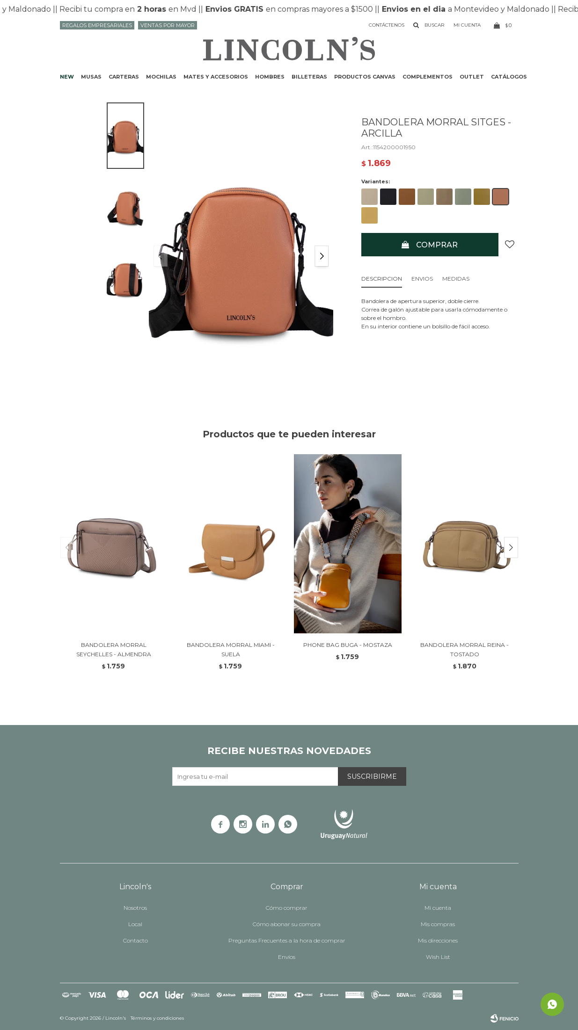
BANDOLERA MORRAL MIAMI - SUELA (231, 649)
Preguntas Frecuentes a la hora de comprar (286, 940)
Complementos (427, 76)
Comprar (437, 244)
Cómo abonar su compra (287, 924)
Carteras (124, 76)
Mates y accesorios (215, 76)
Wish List (438, 956)
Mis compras (438, 924)
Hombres (270, 76)
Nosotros (135, 907)
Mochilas (161, 76)
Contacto (135, 940)
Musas (91, 76)
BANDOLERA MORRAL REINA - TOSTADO (464, 649)
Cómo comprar (286, 907)
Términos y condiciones (157, 1018)
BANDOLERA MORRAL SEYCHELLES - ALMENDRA (113, 649)
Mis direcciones (438, 940)
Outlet (472, 76)
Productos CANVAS (364, 76)
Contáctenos (386, 25)
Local (135, 924)
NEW (67, 76)
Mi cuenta (437, 907)
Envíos (286, 956)
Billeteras (309, 76)
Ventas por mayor (167, 25)
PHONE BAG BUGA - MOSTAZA (347, 644)
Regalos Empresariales (97, 25)
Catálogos (509, 76)
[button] (322, 256)
